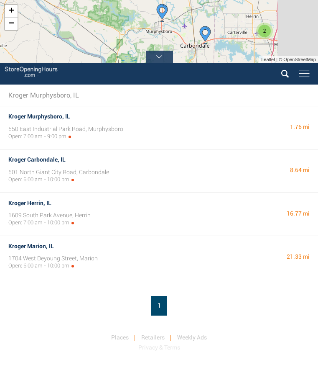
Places (120, 337)
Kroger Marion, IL (31, 246)
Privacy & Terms (159, 347)
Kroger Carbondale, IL (37, 159)
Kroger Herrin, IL (29, 203)
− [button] (11, 24)
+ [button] (11, 11)
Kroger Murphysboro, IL (39, 116)
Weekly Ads (192, 337)
